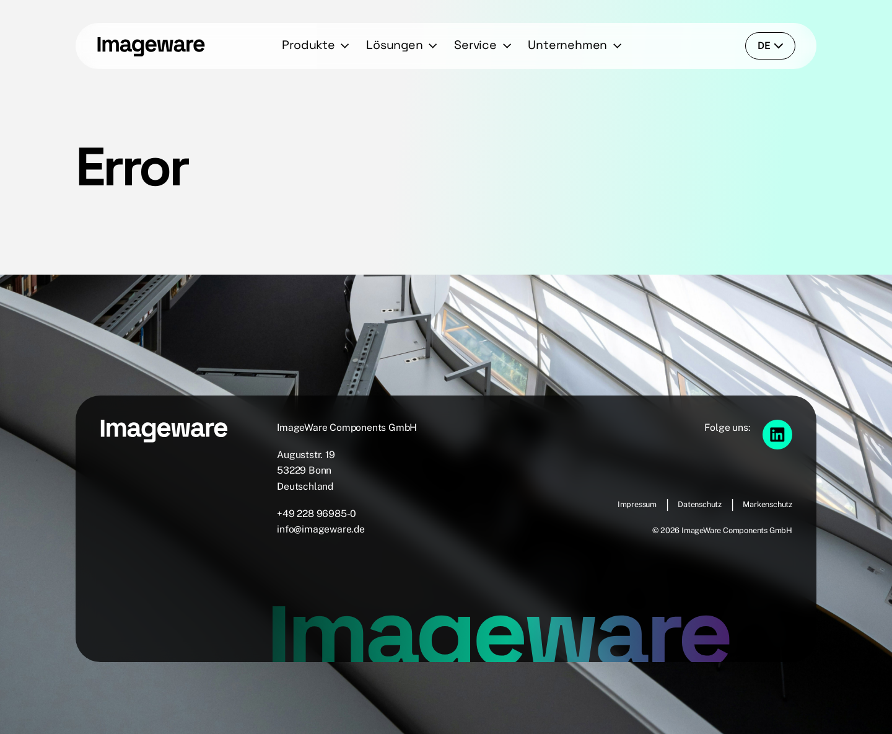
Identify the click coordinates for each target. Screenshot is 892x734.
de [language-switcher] (771, 45)
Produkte (308, 45)
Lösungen (394, 45)
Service (475, 45)
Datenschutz (700, 504)
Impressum (637, 504)
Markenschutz (767, 504)
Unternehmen (567, 45)
